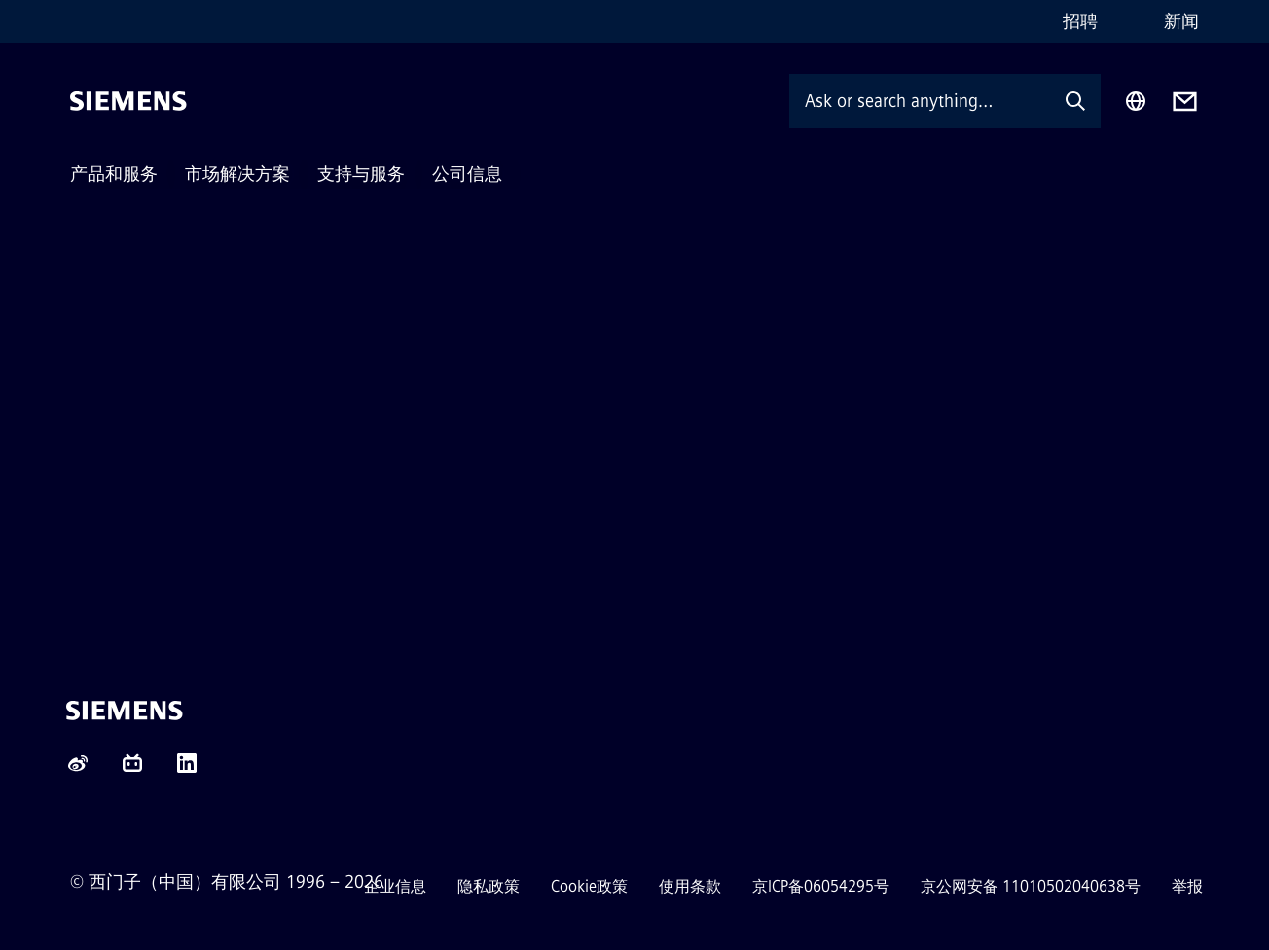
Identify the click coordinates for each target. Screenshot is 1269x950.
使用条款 (690, 886)
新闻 (1181, 21)
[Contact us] (1185, 102)
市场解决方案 (237, 174)
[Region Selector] (1135, 101)
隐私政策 (488, 886)
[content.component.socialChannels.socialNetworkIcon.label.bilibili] (132, 769)
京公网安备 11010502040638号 (1031, 886)
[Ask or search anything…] (919, 101)
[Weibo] (78, 769)
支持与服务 (361, 174)
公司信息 (467, 174)
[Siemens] (128, 101)
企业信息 (395, 886)
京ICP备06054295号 (820, 886)
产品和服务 (114, 174)
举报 (1187, 886)
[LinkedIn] (187, 769)
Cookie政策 (589, 886)
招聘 (1080, 21)
